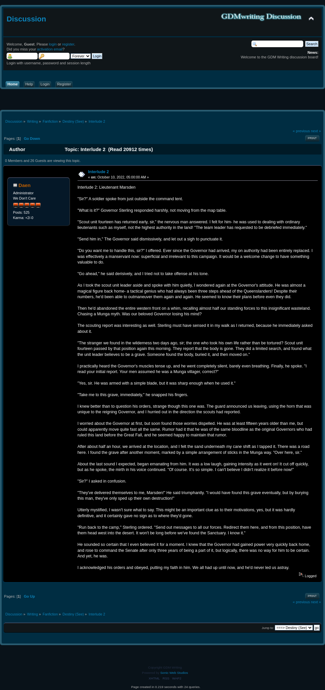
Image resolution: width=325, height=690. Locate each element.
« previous (301, 131)
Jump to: (268, 628)
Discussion (26, 19)
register (68, 44)
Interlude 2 (98, 172)
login (53, 44)
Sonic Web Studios (174, 672)
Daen (24, 185)
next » (316, 131)
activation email (49, 49)
